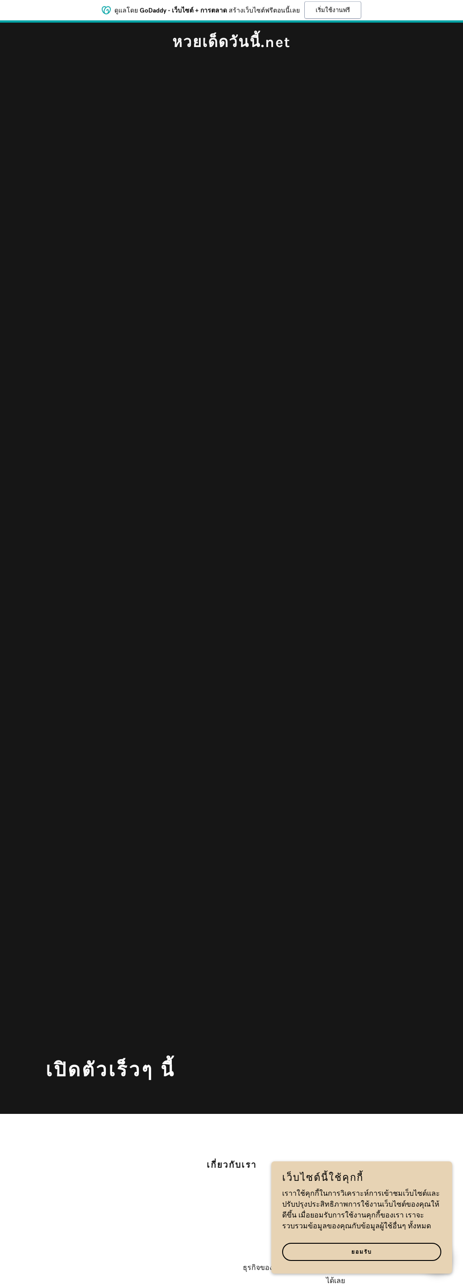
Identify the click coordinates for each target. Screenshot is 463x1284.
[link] (231, 45)
